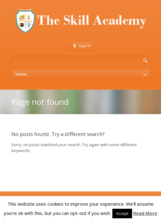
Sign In (82, 45)
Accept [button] (122, 213)
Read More (145, 213)
